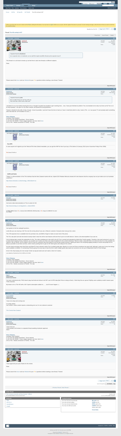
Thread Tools (97, 35)
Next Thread (65, 387)
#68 (114, 293)
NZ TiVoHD (27, 12)
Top (114, 383)
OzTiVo (13, 12)
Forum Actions (23, 8)
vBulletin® (60, 432)
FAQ (13, 8)
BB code (94, 400)
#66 (114, 220)
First (107, 29)
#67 (114, 272)
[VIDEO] (94, 405)
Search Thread (105, 35)
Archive (110, 425)
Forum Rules (95, 410)
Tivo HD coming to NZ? (16, 32)
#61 (114, 38)
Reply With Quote (110, 85)
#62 (114, 88)
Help (105, 4)
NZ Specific (19, 12)
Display (112, 35)
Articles (18, 5)
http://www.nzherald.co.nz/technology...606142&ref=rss (21, 180)
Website (27, 80)
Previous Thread (57, 387)
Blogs (33, 5)
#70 (114, 349)
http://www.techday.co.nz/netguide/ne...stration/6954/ (20, 206)
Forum (26, 5)
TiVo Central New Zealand (13, 310)
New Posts (8, 8)
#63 (114, 131)
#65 (114, 195)
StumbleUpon (10, 404)
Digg (8, 400)
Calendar (17, 8)
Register (111, 4)
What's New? (9, 5)
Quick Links (31, 8)
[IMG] (93, 404)
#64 (114, 161)
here (42, 121)
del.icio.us (9, 402)
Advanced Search (112, 7)
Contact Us (101, 425)
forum (18, 80)
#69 (114, 319)
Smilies (94, 402)
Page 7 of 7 (102, 29)
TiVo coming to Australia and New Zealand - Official (19, 394)
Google (8, 406)
